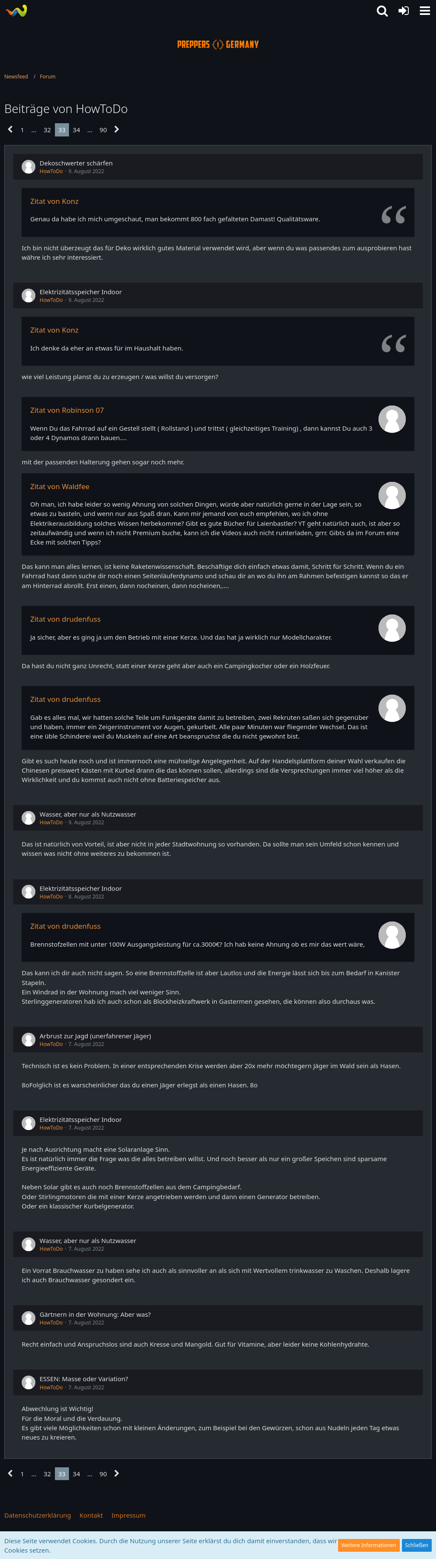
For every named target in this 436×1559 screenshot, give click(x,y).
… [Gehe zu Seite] (34, 129)
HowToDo (51, 171)
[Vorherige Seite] (10, 129)
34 (76, 129)
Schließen (416, 1545)
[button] (424, 10)
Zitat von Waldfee (59, 486)
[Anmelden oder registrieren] (403, 10)
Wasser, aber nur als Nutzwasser (88, 814)
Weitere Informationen (368, 1545)
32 (47, 129)
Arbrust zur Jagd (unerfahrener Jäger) (95, 1036)
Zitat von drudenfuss (65, 619)
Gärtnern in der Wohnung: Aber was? (95, 1314)
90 (103, 129)
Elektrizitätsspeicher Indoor (81, 291)
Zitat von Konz (54, 201)
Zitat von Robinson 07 (67, 410)
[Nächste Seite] (117, 129)
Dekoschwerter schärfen (76, 163)
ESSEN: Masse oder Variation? (84, 1378)
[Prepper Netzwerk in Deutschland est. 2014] (16, 10)
